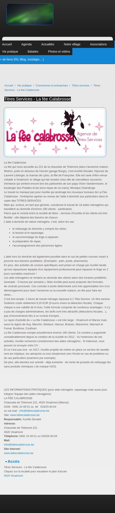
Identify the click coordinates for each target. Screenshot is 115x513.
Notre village (72, 44)
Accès (13, 461)
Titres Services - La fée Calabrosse (37, 99)
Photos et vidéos (59, 51)
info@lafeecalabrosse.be (34, 410)
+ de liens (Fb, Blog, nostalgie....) (22, 59)
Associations (98, 44)
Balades (33, 51)
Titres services (80, 85)
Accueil (7, 44)
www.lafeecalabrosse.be (25, 415)
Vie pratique (10, 51)
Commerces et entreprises (52, 85)
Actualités (47, 44)
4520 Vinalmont (13, 475)
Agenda (26, 44)
